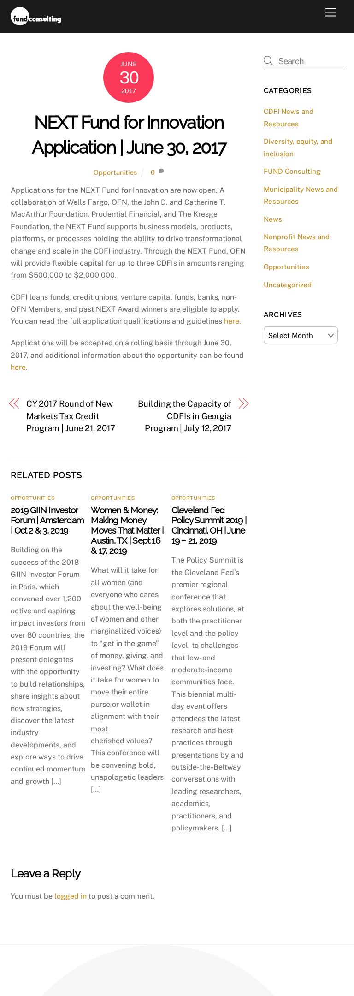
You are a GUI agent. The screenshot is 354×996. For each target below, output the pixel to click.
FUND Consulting (292, 171)
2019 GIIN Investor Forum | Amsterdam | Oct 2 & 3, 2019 (47, 520)
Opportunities (115, 172)
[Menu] (330, 13)
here (231, 321)
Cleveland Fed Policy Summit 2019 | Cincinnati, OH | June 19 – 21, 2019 (209, 525)
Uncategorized (288, 285)
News (273, 219)
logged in (70, 896)
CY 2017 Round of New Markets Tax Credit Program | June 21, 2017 (70, 416)
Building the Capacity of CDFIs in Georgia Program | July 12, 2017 (184, 416)
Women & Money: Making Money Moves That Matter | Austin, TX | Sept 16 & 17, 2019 (127, 530)
